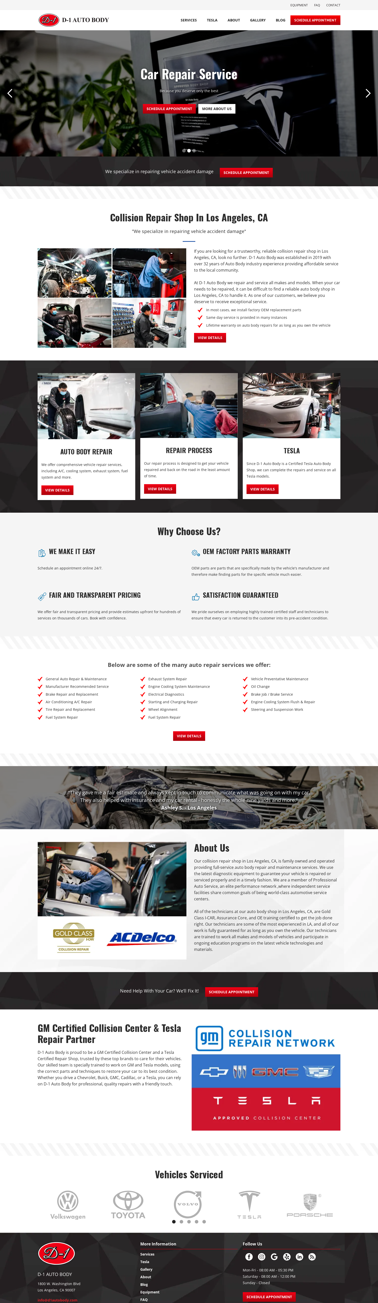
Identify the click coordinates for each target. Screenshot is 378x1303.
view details (210, 337)
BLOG (280, 20)
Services (189, 20)
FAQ (317, 5)
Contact (333, 5)
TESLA (212, 20)
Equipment (299, 5)
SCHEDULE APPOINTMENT (169, 108)
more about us (217, 108)
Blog (144, 1284)
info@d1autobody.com (57, 1300)
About (234, 20)
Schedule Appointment (315, 20)
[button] (10, 93)
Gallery (258, 20)
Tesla (144, 1261)
